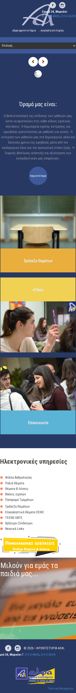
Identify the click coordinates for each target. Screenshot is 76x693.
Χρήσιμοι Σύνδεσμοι (19, 523)
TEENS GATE (13, 518)
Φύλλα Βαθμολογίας (18, 477)
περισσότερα (38, 176)
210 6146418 (68, 16)
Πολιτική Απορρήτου (61, 688)
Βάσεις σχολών (15, 494)
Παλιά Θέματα (14, 483)
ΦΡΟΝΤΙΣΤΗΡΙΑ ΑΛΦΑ (51, 648)
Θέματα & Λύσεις (16, 489)
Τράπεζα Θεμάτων (17, 506)
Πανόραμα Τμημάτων (19, 500)
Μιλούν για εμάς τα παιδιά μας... (29, 569)
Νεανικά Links (14, 529)
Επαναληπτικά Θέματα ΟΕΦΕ (24, 512)
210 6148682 (52, 16)
